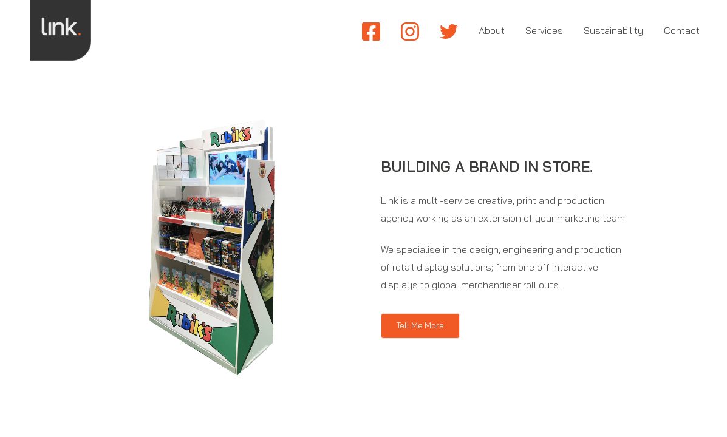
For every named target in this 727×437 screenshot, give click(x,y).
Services (544, 30)
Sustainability (613, 30)
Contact (682, 30)
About (492, 30)
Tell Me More (420, 325)
